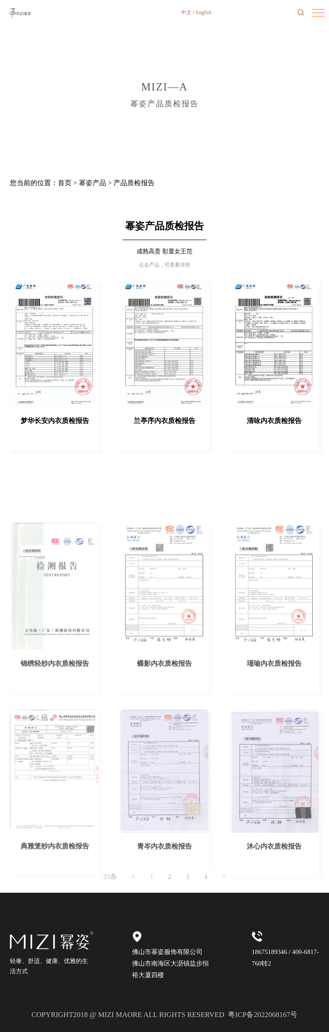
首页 (65, 182)
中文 (186, 12)
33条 (110, 884)
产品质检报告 (134, 182)
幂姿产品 (92, 182)
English (204, 12)
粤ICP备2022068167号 (262, 1015)
